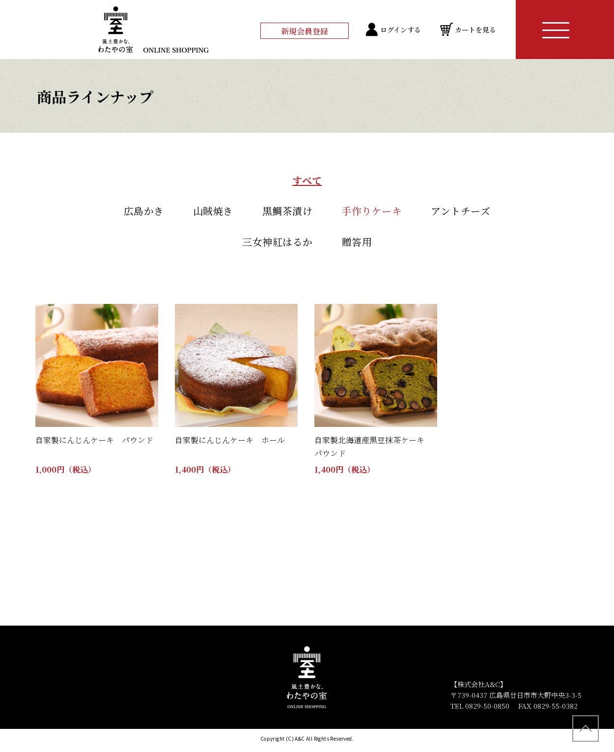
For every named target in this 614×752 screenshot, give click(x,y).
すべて (307, 180)
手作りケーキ (371, 211)
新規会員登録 (304, 31)
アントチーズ (460, 211)
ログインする (400, 29)
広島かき (144, 211)
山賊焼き (213, 211)
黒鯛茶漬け (287, 211)
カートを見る (475, 29)
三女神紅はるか (277, 242)
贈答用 (357, 242)
